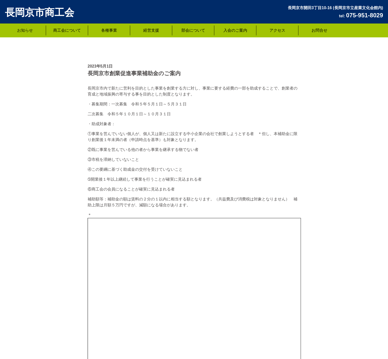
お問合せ (319, 30)
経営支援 (151, 30)
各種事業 (109, 30)
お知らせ (25, 30)
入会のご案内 (235, 30)
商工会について (67, 30)
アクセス (277, 30)
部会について (193, 30)
